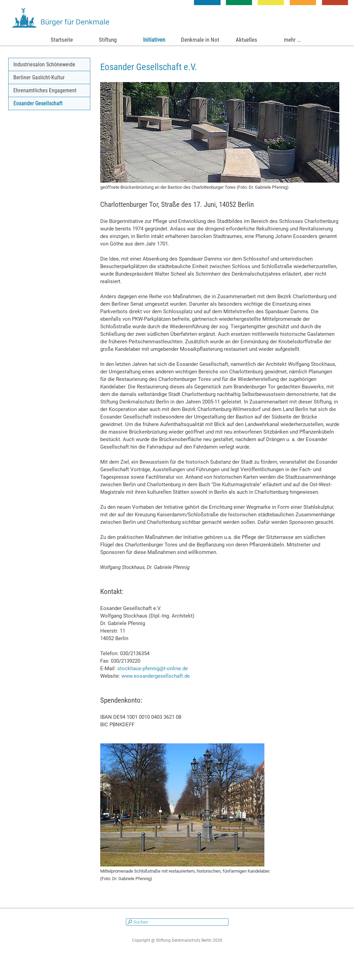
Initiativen (154, 39)
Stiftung (108, 39)
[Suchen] (177, 922)
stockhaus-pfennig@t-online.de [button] (152, 668)
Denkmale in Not (200, 39)
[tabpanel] (220, 67)
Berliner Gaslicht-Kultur (39, 77)
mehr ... (292, 39)
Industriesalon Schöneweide (44, 64)
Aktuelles (246, 39)
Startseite (62, 39)
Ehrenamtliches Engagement (45, 90)
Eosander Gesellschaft (38, 103)
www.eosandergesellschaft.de (155, 676)
